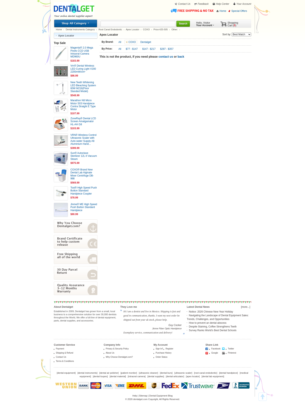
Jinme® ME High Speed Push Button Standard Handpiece (83, 207)
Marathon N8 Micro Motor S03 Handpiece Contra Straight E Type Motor (83, 105)
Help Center (222, 3)
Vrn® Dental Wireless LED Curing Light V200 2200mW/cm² (83, 68)
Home (223, 11)
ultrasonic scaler (183, 373)
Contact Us (184, 3)
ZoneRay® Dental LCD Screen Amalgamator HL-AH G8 (83, 121)
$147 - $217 (149, 48)
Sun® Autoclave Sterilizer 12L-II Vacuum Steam (83, 156)
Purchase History (163, 353)
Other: (174, 29)
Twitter (231, 349)
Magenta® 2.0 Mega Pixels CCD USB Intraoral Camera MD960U (81, 52)
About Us (110, 353)
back (181, 56)
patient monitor (128, 373)
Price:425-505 (161, 29)
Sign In (159, 349)
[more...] (245, 306)
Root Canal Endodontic (110, 29)
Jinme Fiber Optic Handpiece (167, 328)
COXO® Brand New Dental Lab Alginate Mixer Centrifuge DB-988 (82, 174)
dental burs (166, 373)
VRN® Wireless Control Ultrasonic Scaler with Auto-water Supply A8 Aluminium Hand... (83, 139)
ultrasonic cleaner (148, 373)
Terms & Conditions (65, 361)
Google (214, 353)
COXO (146, 29)
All (119, 42)
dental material (117, 376)
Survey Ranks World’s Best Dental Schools (212, 330)
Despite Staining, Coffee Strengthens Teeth (213, 326)
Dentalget (145, 42)
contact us (166, 56)
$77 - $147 (132, 48)
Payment (60, 349)
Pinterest (232, 353)
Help (134, 395)
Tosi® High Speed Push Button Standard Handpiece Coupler (83, 190)
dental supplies (155, 376)
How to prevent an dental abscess (207, 322)
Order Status (161, 357)
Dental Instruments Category (80, 29)
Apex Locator (132, 29)
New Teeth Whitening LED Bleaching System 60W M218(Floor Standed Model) (83, 87)
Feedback (203, 3)
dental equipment (66, 373)
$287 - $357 (166, 48)
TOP (262, 397)
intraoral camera (136, 376)
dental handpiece (228, 373)
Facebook (215, 349)
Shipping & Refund (64, 353)
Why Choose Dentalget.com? (119, 357)
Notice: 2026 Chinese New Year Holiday (211, 311)
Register (169, 349)
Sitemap (143, 395)
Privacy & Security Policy (117, 349)
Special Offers (239, 11)
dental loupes (100, 376)
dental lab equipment (212, 376)
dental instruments (87, 373)
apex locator (193, 376)
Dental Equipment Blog (161, 395)
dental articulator (175, 376)
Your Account (243, 3)
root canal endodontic (205, 373)
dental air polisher (109, 373)
